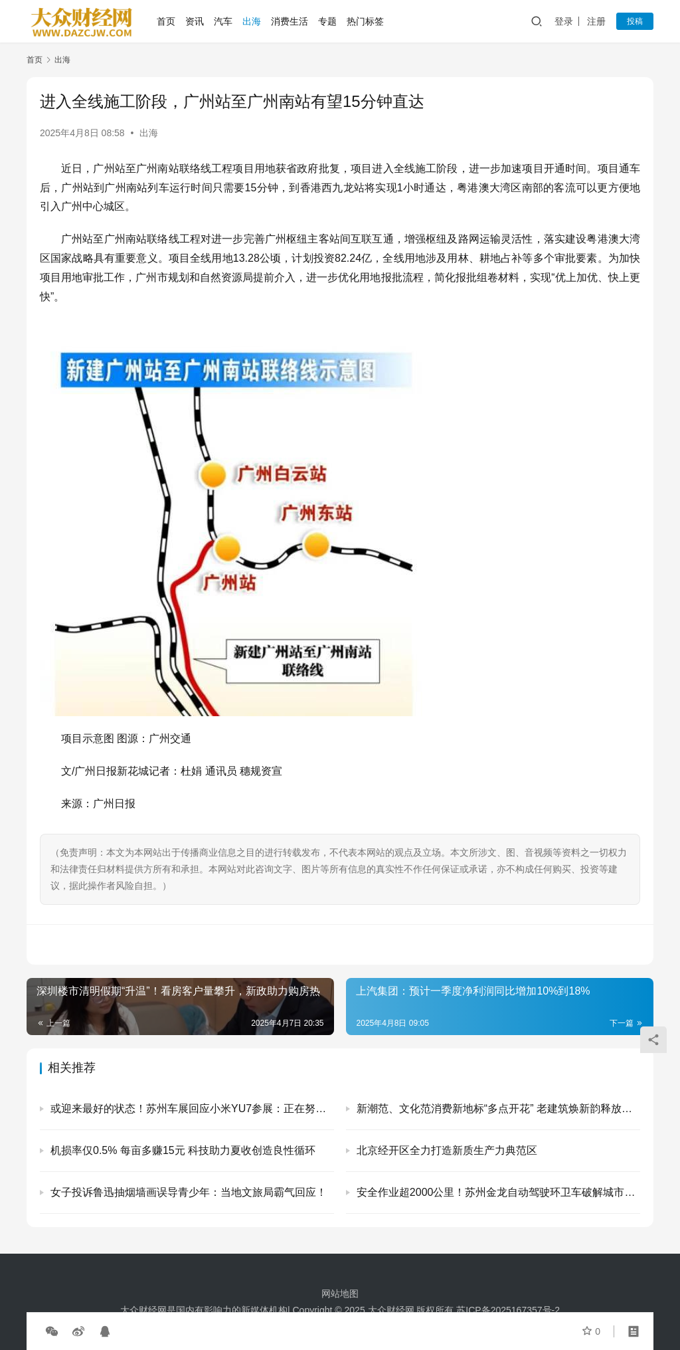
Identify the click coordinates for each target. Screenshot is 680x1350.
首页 (166, 21)
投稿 (635, 21)
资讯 (194, 21)
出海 (251, 21)
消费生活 (289, 21)
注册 (596, 21)
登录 (563, 21)
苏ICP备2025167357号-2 (508, 1310)
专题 (327, 21)
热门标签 (365, 21)
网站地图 (340, 1293)
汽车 (223, 21)
